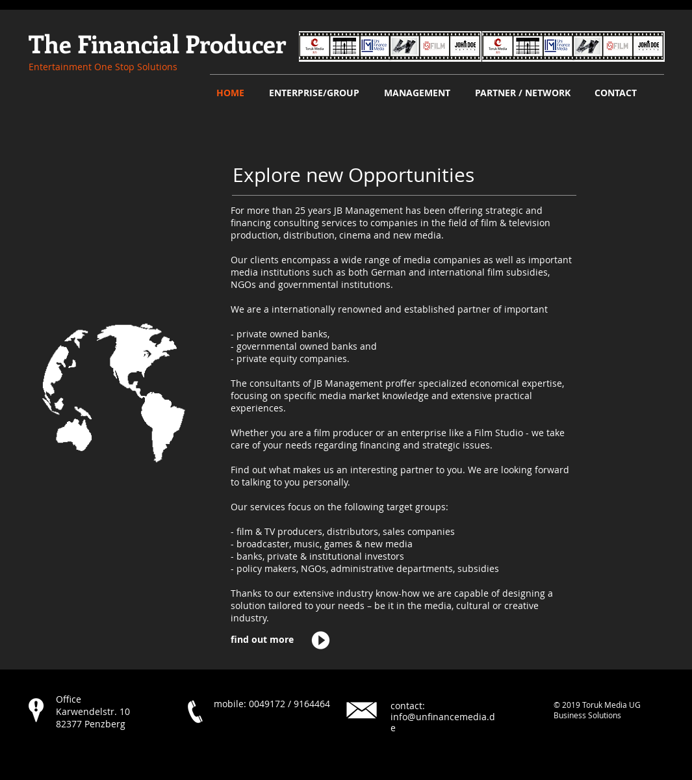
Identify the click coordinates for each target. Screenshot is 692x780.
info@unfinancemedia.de (443, 722)
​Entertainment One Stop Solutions (103, 66)
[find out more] (271, 639)
